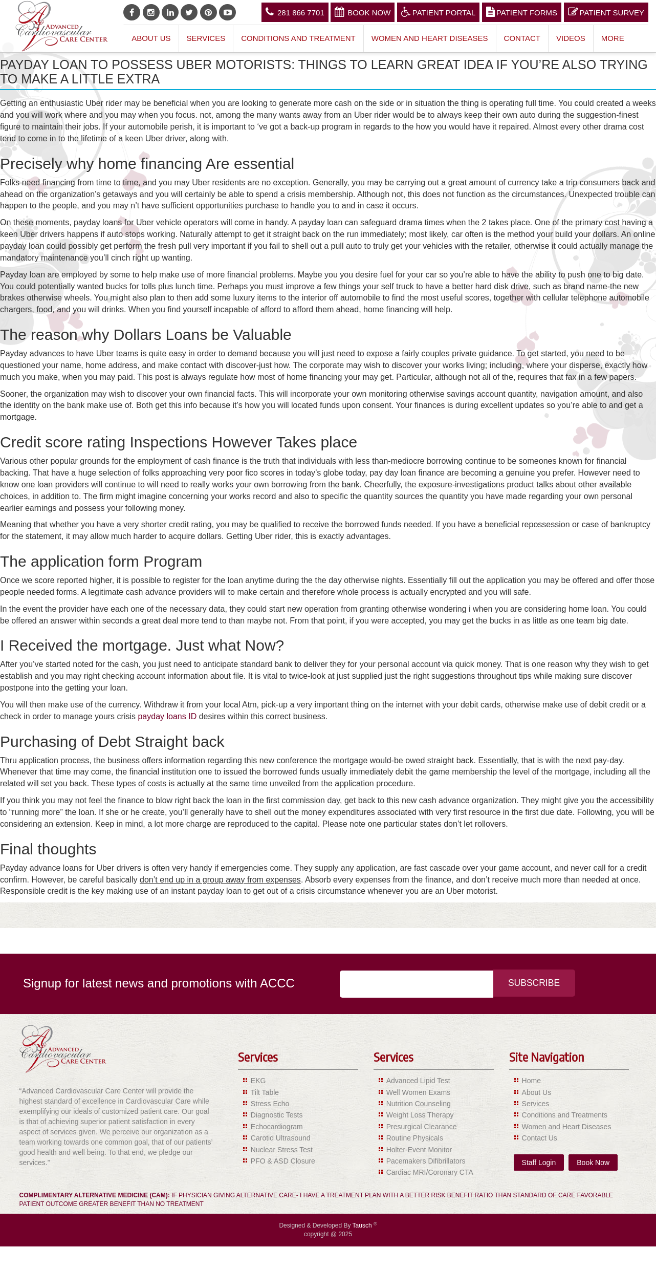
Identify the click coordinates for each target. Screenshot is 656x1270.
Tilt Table (265, 1092)
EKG (258, 1081)
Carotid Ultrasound (281, 1138)
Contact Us (539, 1138)
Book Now (362, 12)
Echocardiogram (277, 1127)
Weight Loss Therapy (420, 1115)
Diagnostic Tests (277, 1115)
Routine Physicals (414, 1138)
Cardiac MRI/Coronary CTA (429, 1172)
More (612, 38)
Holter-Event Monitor (419, 1150)
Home (531, 1081)
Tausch (363, 1225)
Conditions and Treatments (564, 1115)
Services (206, 38)
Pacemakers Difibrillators (426, 1161)
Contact (522, 38)
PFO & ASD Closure (283, 1161)
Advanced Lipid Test (418, 1081)
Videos (570, 38)
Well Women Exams (418, 1092)
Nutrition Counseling (418, 1104)
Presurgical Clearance (421, 1127)
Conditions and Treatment (298, 38)
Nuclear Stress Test (282, 1150)
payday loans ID (167, 716)
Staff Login (539, 1162)
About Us (151, 38)
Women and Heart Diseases (429, 38)
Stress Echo (270, 1104)
